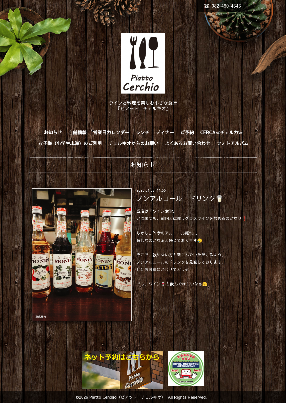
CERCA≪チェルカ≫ (221, 132)
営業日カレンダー (111, 132)
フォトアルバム (233, 143)
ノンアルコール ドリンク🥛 (179, 198)
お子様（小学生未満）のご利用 (70, 143)
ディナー (165, 132)
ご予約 (187, 132)
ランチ (142, 132)
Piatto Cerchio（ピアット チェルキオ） (127, 397)
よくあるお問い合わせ (187, 143)
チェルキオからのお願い (133, 143)
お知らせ (53, 132)
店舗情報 (77, 132)
